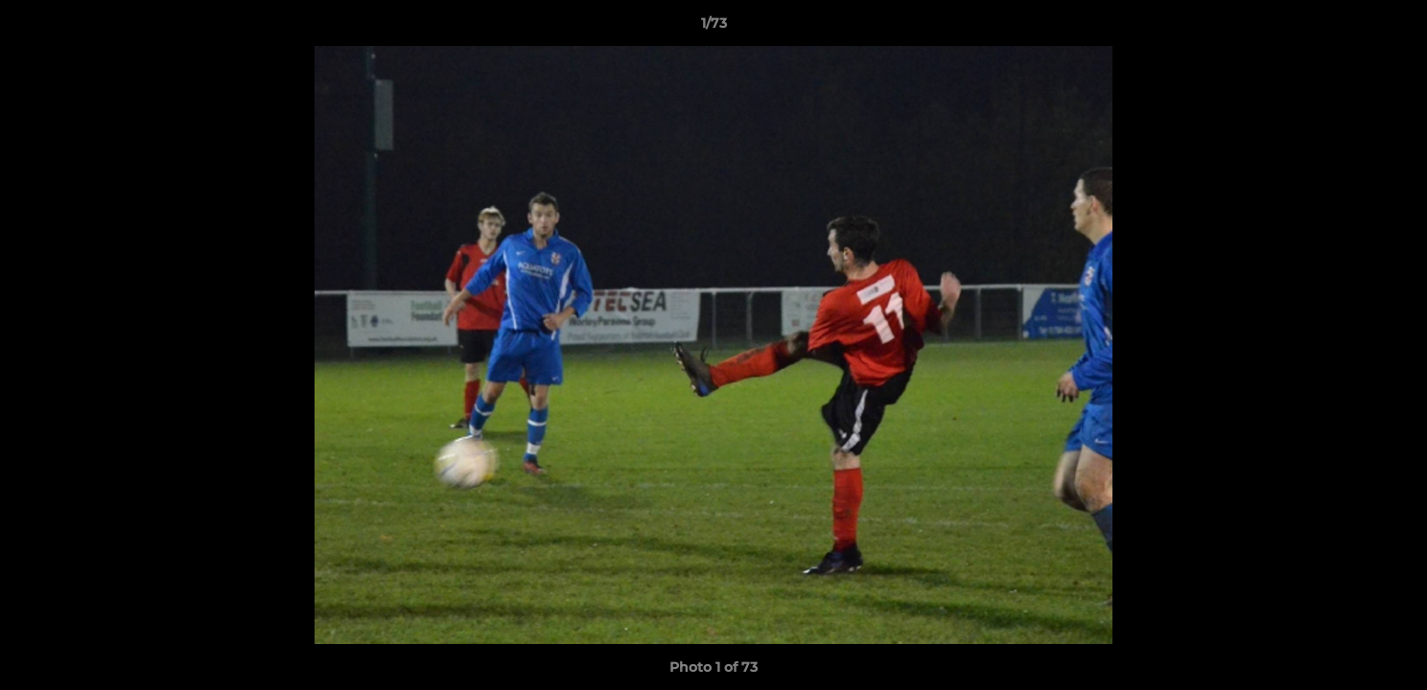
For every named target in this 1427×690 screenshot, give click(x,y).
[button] (1392, 27)
